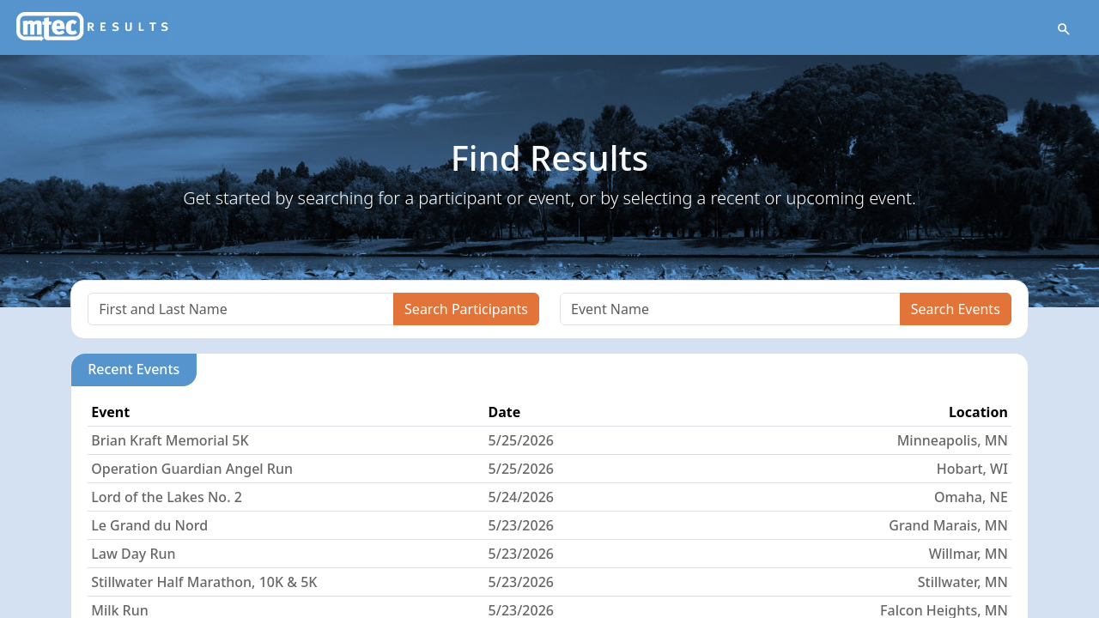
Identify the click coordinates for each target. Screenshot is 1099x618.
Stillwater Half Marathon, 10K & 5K (204, 582)
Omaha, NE (971, 497)
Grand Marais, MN (948, 525)
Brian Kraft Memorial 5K (169, 440)
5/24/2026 (521, 497)
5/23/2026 (521, 525)
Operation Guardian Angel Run (192, 468)
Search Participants (466, 309)
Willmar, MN (968, 553)
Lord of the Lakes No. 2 (166, 497)
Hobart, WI (972, 468)
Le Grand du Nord (149, 525)
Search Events (955, 309)
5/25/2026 (521, 440)
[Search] (241, 309)
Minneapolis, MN (952, 440)
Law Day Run (133, 553)
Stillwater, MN (963, 582)
